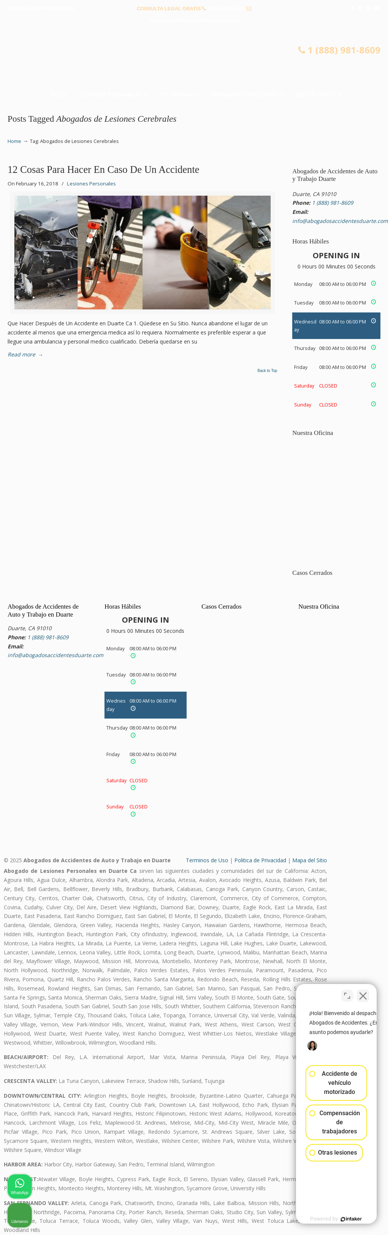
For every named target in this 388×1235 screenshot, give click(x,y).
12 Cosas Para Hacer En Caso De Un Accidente (103, 169)
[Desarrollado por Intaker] (323, 1219)
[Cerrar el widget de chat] (363, 993)
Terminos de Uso (207, 860)
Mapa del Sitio (309, 860)
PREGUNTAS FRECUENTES (42, 8)
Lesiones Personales (91, 183)
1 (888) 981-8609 (226, 8)
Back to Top (267, 371)
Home (14, 141)
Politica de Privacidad (260, 860)
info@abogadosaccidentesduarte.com (194, 20)
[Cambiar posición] (347, 993)
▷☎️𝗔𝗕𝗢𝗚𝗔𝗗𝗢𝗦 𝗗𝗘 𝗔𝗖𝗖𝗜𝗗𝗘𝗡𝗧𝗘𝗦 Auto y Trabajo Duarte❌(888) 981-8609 (194, 59)
